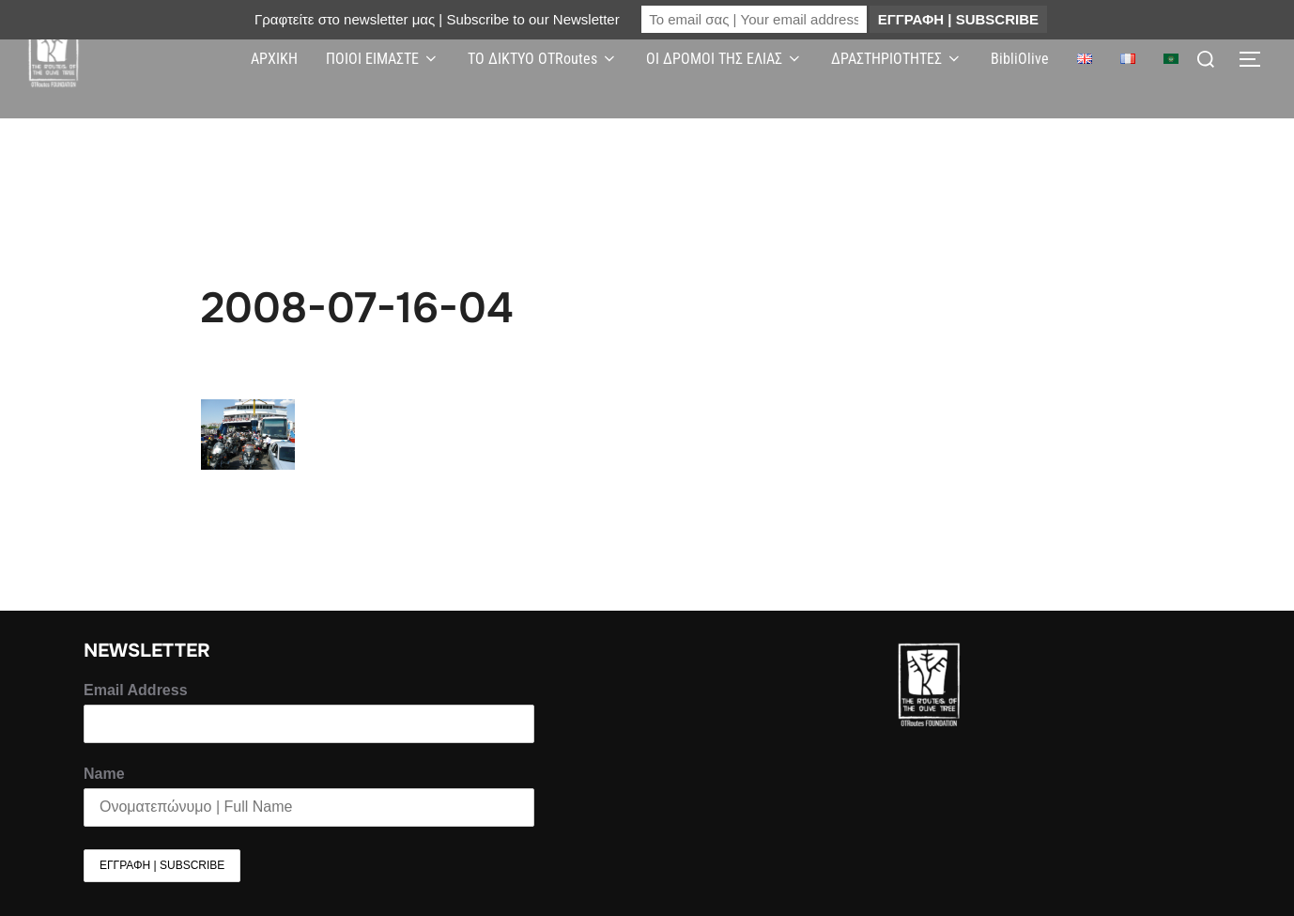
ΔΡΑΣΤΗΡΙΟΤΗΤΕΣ (897, 59)
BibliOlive (1020, 59)
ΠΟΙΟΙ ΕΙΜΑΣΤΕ (382, 59)
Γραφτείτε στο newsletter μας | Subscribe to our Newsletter (437, 19)
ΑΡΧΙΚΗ (274, 59)
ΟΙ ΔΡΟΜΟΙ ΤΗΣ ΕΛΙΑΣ (724, 59)
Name (104, 774)
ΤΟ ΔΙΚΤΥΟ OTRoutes (543, 59)
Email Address (136, 690)
